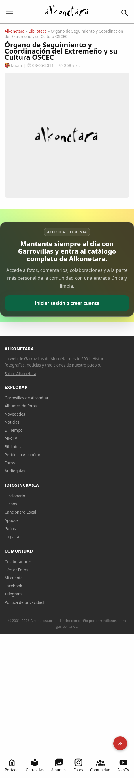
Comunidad (100, 765)
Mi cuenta (14, 577)
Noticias (12, 422)
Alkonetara (14, 31)
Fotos (78, 765)
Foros (10, 462)
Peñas (10, 528)
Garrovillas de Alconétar (26, 398)
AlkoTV (123, 765)
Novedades (15, 414)
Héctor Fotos (16, 569)
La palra (12, 536)
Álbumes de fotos (21, 406)
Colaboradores (18, 561)
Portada (12, 765)
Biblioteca (38, 31)
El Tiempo (14, 430)
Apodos (11, 520)
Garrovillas (35, 765)
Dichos (11, 504)
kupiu (13, 65)
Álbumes (59, 765)
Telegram (13, 594)
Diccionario (15, 496)
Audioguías (15, 470)
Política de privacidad (24, 602)
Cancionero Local (20, 512)
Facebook (13, 586)
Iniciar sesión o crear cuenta (67, 303)
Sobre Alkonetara (20, 373)
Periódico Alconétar (23, 454)
